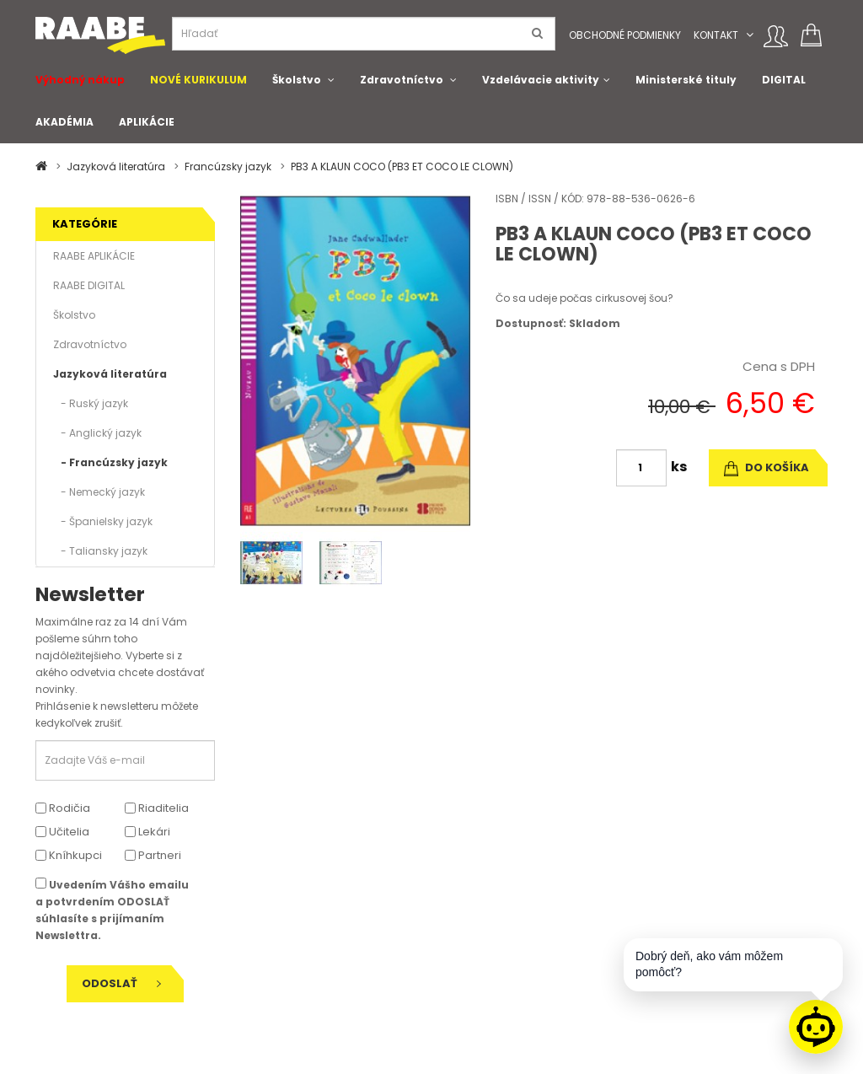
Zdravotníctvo (401, 79)
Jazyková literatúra (116, 166)
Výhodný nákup (80, 79)
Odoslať (121, 983)
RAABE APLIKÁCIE (94, 256)
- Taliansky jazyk (100, 551)
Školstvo (296, 79)
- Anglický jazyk (97, 433)
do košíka (766, 467)
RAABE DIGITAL (89, 285)
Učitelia (62, 832)
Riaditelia (157, 808)
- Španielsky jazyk (103, 521)
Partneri (153, 855)
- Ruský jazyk (90, 403)
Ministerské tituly (686, 79)
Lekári (147, 832)
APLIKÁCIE (146, 122)
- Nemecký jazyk (99, 492)
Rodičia (62, 808)
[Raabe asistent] (816, 1027)
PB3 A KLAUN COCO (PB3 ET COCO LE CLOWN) (402, 166)
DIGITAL (784, 79)
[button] (749, 35)
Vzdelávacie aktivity (540, 79)
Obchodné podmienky (625, 35)
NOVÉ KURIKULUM (198, 79)
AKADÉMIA (64, 122)
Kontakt (716, 35)
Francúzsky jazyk (228, 166)
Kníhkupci (68, 855)
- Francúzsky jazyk (110, 462)
